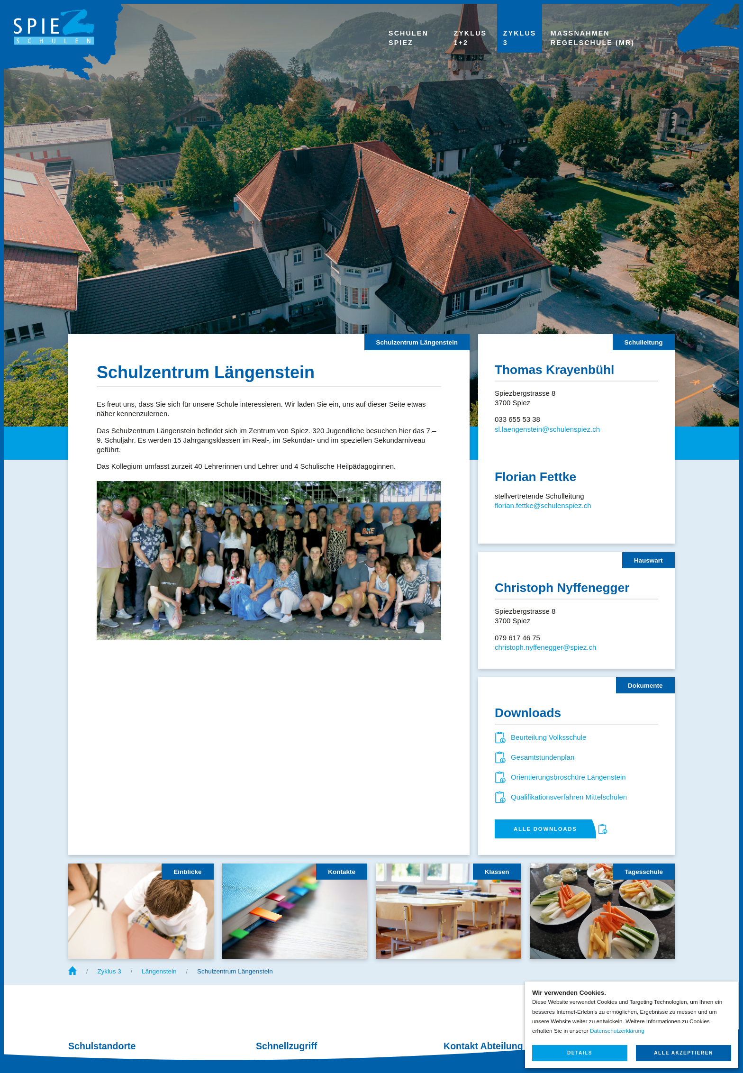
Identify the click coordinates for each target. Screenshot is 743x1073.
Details (579, 1052)
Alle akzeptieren (683, 1052)
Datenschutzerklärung (617, 1031)
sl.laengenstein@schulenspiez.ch (547, 429)
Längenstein (159, 971)
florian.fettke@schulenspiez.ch (543, 505)
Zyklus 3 (109, 971)
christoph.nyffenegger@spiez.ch (545, 647)
